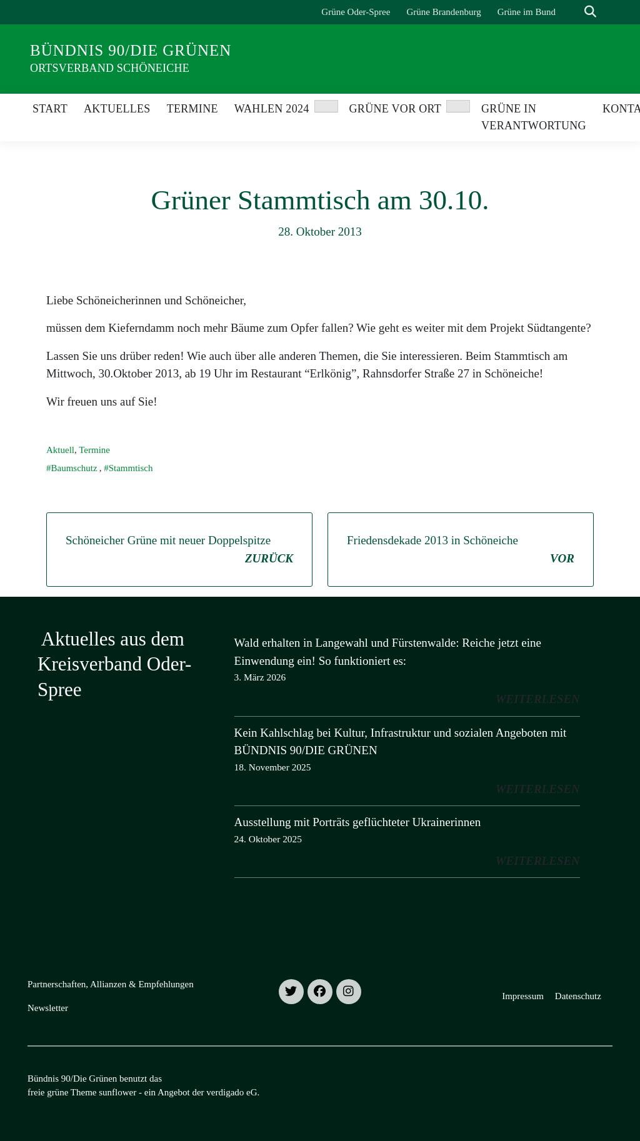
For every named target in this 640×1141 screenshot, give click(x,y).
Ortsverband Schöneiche (109, 68)
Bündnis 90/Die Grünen (130, 50)
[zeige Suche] (590, 12)
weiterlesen (538, 698)
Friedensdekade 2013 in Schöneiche (460, 550)
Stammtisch (131, 468)
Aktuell (60, 450)
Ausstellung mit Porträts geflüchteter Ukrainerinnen (357, 822)
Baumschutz (74, 468)
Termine (94, 450)
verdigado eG (231, 1092)
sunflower (117, 1092)
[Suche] (572, 12)
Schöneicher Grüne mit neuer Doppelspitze (179, 550)
